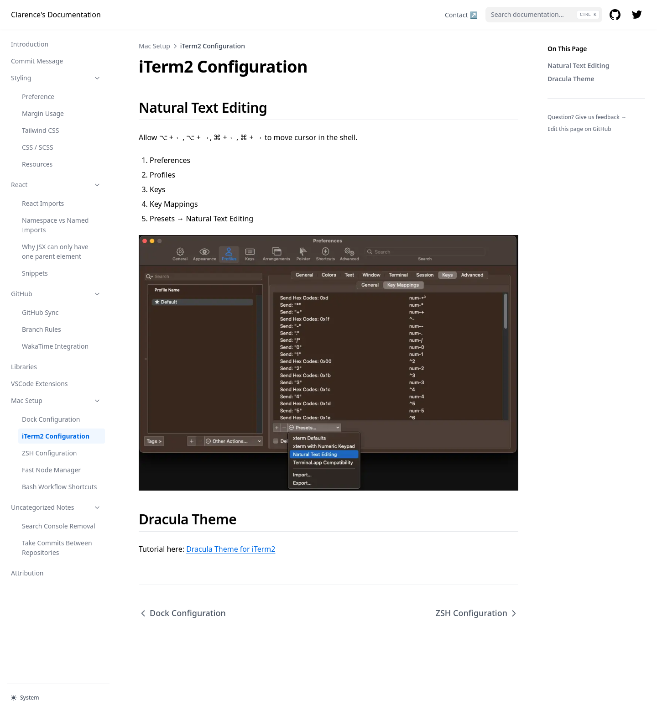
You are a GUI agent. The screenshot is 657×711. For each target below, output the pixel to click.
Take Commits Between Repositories (57, 547)
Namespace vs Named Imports (55, 225)
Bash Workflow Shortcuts (59, 486)
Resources (37, 164)
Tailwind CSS (40, 130)
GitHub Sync (40, 312)
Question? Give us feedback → (587, 117)
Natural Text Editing (578, 65)
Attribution (27, 573)
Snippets (35, 273)
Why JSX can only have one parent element (55, 251)
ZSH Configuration (49, 453)
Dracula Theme (571, 78)
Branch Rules (41, 329)
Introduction (29, 44)
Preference (38, 96)
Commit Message (37, 61)
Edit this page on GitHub (579, 129)
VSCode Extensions (39, 383)
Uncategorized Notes (56, 507)
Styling (56, 77)
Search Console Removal (58, 526)
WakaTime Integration (55, 346)
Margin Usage (43, 113)
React (56, 184)
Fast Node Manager (51, 469)
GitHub (56, 293)
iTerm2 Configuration (55, 436)
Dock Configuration (51, 419)
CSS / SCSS (37, 147)
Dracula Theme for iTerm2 (230, 549)
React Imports (43, 203)
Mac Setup (56, 400)
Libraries (24, 366)
